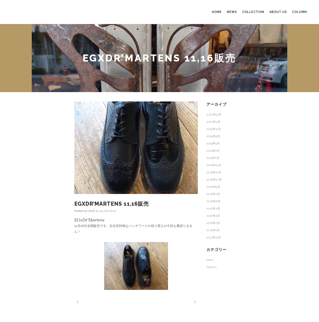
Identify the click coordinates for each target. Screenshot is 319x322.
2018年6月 (213, 201)
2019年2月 (213, 150)
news (112, 210)
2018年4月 (213, 208)
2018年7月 (213, 194)
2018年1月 (213, 230)
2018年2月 (213, 223)
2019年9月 (213, 136)
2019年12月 (213, 129)
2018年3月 (213, 215)
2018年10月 (214, 179)
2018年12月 (213, 165)
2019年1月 (213, 158)
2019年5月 (213, 143)
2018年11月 (213, 172)
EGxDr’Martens (89, 219)
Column (211, 267)
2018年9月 (213, 186)
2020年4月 (213, 121)
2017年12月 (213, 237)
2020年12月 (213, 114)
